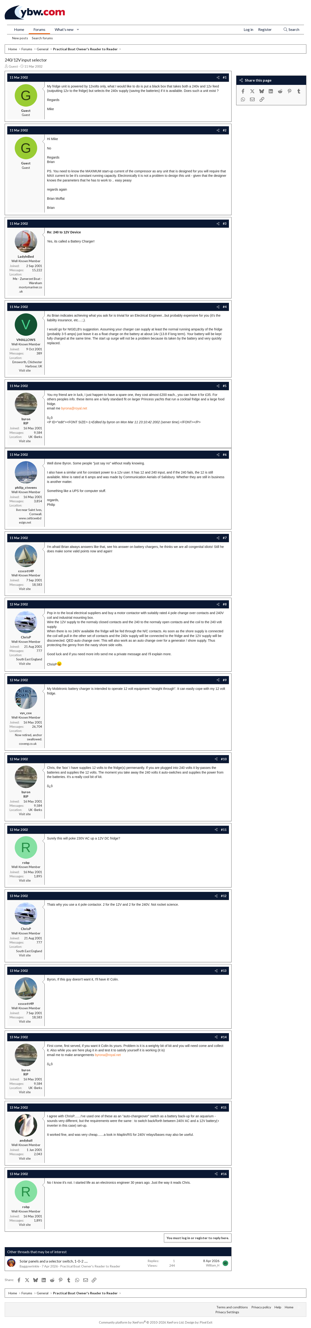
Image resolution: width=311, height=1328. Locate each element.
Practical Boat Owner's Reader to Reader (90, 1266)
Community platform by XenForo (141, 1322)
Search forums (42, 38)
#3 (225, 223)
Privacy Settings (227, 1312)
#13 (224, 971)
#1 (225, 77)
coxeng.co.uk (28, 743)
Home (19, 29)
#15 (224, 1107)
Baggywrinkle (29, 1266)
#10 (224, 759)
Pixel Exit (206, 1322)
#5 (225, 386)
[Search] (291, 29)
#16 (224, 1174)
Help (278, 1307)
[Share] (218, 77)
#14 (224, 1037)
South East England (29, 659)
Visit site (25, 370)
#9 (225, 680)
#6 (225, 454)
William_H (212, 1265)
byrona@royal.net (74, 408)
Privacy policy (261, 1307)
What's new (64, 29)
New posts (20, 38)
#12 (224, 896)
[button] (78, 29)
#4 (225, 307)
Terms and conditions (232, 1307)
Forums (39, 29)
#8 (225, 604)
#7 (225, 538)
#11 (224, 830)
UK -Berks (35, 437)
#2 (225, 130)
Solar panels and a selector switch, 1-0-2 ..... (54, 1261)
